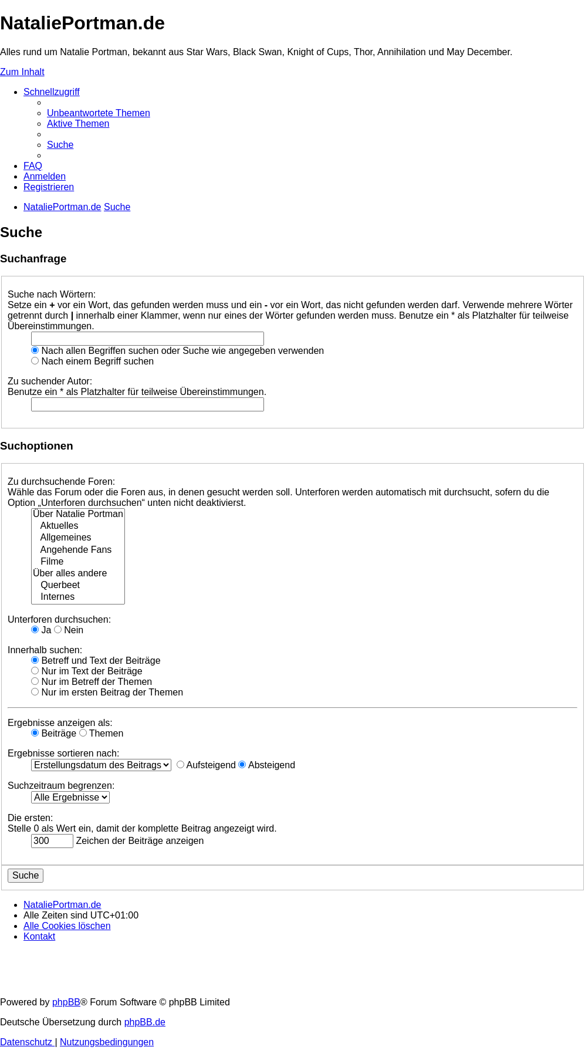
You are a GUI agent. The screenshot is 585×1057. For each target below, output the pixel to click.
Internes (78, 597)
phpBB (66, 1002)
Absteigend (266, 765)
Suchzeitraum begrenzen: (61, 786)
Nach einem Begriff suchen (92, 361)
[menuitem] (98, 113)
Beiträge (53, 733)
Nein (68, 630)
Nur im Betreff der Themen (91, 682)
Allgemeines (78, 538)
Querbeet (78, 586)
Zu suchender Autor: (50, 381)
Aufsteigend (206, 765)
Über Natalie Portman (78, 515)
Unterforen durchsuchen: (59, 619)
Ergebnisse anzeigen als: (60, 723)
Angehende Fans (78, 550)
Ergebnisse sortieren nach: (63, 753)
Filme (78, 562)
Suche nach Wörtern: (52, 294)
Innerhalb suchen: (45, 650)
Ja (41, 630)
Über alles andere (78, 574)
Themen (101, 733)
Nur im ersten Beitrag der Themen (107, 692)
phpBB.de (144, 1022)
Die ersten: (30, 818)
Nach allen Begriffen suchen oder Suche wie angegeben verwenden (177, 351)
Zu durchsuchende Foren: (61, 482)
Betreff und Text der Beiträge (96, 661)
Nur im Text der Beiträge (87, 671)
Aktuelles (78, 526)
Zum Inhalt (22, 72)
